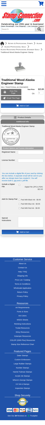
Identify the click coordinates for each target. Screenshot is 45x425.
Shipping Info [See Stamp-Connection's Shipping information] (22, 276)
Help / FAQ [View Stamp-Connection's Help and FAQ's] (22, 272)
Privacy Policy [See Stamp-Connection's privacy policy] (22, 296)
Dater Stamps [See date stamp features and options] (22, 355)
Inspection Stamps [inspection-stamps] (22, 388)
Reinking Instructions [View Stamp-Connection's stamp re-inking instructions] (22, 324)
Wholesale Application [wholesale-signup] (22, 288)
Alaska (39, 43)
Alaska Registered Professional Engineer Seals (20, 49)
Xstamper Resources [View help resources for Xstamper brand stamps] (22, 336)
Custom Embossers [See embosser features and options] (22, 360)
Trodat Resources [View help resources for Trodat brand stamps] (22, 328)
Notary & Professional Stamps (20, 43)
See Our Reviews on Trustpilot (22, 415)
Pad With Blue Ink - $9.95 (30, 204)
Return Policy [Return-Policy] (22, 292)
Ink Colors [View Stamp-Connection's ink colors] (22, 316)
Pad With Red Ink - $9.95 (30, 208)
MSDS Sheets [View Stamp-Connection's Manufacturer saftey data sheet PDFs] (22, 320)
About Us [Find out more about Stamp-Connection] (22, 263)
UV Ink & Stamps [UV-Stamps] (22, 384)
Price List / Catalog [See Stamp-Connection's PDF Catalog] (22, 280)
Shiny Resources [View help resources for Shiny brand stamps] (22, 332)
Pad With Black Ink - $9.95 (31, 200)
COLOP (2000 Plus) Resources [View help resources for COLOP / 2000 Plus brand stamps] (22, 340)
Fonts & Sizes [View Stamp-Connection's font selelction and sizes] (22, 312)
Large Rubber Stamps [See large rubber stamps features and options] (22, 364)
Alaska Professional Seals (15, 47)
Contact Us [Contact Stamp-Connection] (22, 268)
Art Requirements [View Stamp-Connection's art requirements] (22, 307)
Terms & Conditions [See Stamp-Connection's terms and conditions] (22, 284)
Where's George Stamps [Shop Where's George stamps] (22, 380)
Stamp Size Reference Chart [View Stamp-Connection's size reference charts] (22, 344)
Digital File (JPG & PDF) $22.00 (34, 188)
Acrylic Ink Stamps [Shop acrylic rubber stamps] (22, 376)
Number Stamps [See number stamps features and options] (22, 368)
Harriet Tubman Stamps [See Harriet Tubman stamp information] (22, 372)
